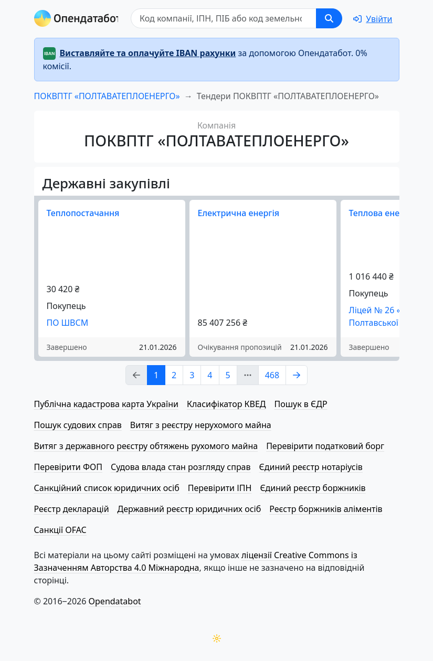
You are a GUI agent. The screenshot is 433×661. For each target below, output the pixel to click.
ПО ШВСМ (68, 322)
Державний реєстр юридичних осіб (189, 509)
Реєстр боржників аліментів (325, 509)
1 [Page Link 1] (156, 375)
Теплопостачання (83, 213)
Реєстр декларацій (71, 509)
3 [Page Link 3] (191, 375)
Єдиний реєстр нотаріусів (311, 467)
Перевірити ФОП (68, 467)
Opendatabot (115, 601)
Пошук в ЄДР (301, 404)
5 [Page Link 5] (228, 375)
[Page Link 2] (297, 375)
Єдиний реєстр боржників (312, 488)
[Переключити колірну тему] (217, 638)
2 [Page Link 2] (174, 375)
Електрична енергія (239, 213)
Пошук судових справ (78, 425)
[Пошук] (223, 18)
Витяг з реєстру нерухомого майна (200, 425)
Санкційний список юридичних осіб (106, 488)
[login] (372, 19)
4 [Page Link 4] (209, 375)
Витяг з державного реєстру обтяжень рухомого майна (146, 446)
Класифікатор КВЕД (226, 404)
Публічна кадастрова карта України (106, 404)
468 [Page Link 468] (272, 375)
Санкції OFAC (60, 530)
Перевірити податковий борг (325, 446)
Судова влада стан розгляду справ (181, 467)
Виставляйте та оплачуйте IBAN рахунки (148, 53)
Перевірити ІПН (220, 488)
